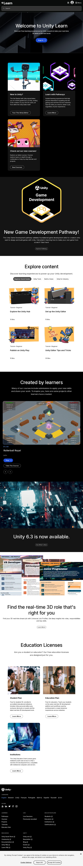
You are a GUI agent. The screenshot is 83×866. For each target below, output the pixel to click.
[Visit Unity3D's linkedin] (6, 806)
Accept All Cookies (54, 863)
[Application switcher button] (68, 2)
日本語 (17, 797)
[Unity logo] (6, 789)
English (4, 797)
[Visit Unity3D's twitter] (9, 806)
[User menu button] (72, 2)
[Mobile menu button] (78, 3)
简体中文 (39, 797)
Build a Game (48, 279)
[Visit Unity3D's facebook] (13, 806)
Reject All (39, 863)
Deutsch (11, 797)
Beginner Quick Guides (22, 279)
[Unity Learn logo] (7, 3)
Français (24, 797)
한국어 (60, 797)
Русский (53, 797)
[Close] (81, 855)
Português (31, 797)
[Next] (10, 472)
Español (46, 797)
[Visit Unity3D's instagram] (16, 806)
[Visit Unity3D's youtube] (2, 806)
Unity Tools (37, 279)
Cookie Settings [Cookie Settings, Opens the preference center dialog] (26, 863)
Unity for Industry (63, 279)
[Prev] (5, 472)
